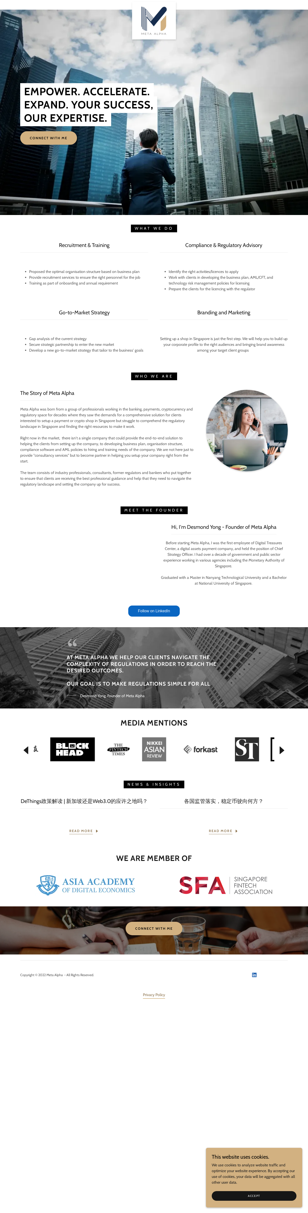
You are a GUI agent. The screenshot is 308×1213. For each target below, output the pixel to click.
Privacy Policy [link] (154, 1199)
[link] (154, 4)
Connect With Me (48, 138)
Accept (254, 1196)
